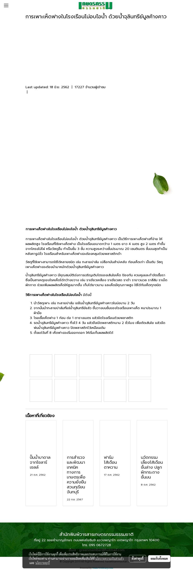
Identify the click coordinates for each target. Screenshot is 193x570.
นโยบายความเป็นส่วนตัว (109, 558)
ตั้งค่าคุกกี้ (137, 558)
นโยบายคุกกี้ (42, 563)
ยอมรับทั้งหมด (159, 558)
